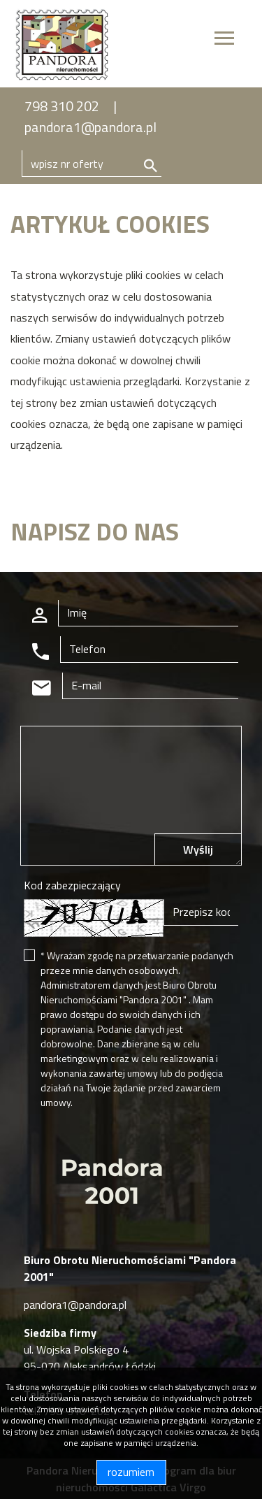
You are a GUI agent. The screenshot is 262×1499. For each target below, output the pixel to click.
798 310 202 (61, 106)
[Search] (91, 163)
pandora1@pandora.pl (90, 127)
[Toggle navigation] (224, 40)
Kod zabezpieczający (72, 885)
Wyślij (198, 849)
